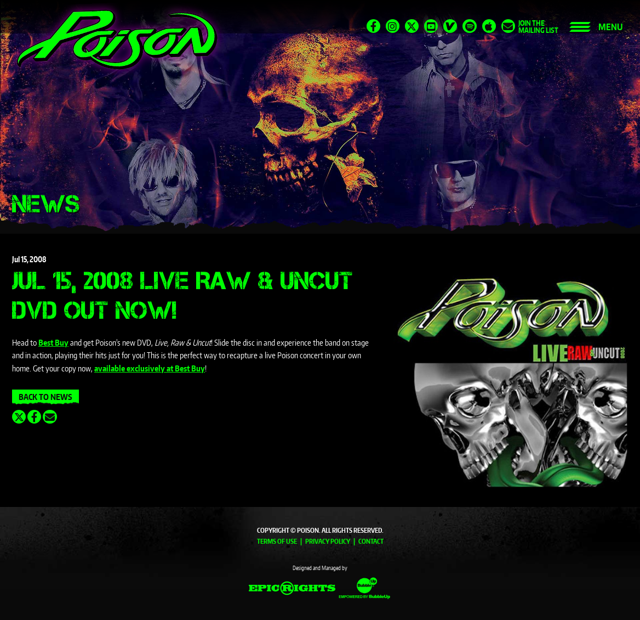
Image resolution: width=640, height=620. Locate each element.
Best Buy (53, 342)
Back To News (45, 397)
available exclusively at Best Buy (149, 368)
